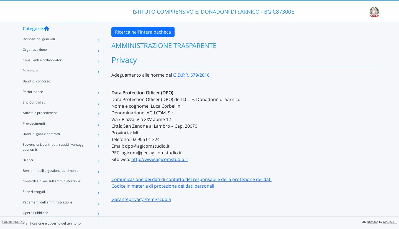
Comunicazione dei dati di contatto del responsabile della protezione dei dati (191, 179)
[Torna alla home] (46, 39)
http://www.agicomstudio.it (159, 159)
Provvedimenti (34, 134)
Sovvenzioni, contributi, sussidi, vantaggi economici (54, 157)
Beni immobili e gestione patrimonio (50, 181)
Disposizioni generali (39, 49)
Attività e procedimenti (40, 123)
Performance (33, 102)
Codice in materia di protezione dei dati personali (162, 186)
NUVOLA (370, 222)
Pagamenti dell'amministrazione (48, 212)
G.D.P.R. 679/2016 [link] (191, 75)
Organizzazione (35, 60)
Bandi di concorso (36, 91)
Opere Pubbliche (35, 223)
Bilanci (28, 170)
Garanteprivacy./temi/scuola (141, 199)
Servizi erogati (34, 202)
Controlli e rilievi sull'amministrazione (52, 191)
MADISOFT (390, 222)
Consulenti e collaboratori (42, 70)
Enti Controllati (34, 112)
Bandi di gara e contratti (41, 144)
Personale (30, 81)
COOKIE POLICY (12, 222)
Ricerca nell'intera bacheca (143, 32)
